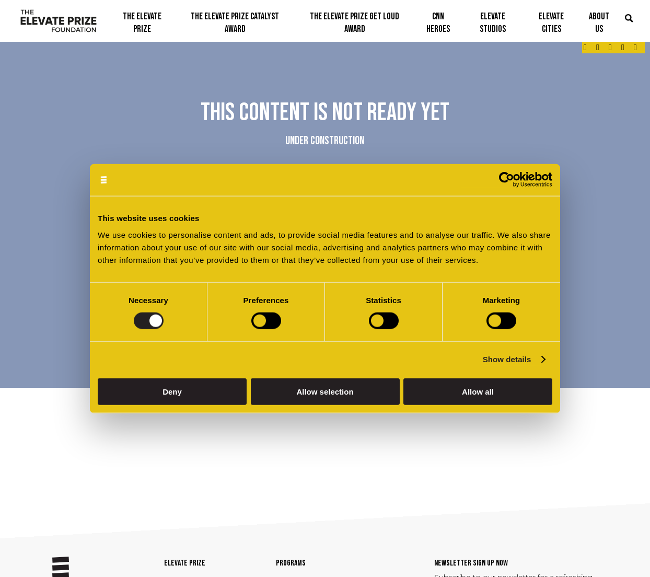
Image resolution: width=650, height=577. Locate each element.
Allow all (478, 391)
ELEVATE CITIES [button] (551, 22)
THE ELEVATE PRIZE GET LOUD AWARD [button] (354, 22)
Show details (507, 359)
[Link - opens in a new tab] (585, 47)
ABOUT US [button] (599, 22)
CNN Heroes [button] (438, 22)
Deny (172, 391)
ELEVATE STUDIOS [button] (493, 22)
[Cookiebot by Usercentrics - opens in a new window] (506, 180)
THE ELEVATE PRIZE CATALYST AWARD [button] (235, 22)
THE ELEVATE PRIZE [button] (142, 22)
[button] (629, 19)
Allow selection (324, 391)
